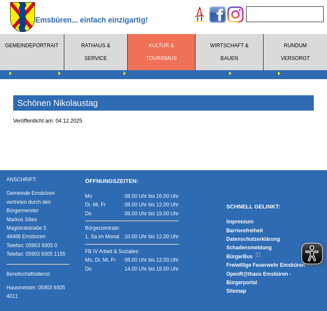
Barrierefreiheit (244, 231)
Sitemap (236, 291)
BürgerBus (243, 257)
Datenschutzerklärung (253, 239)
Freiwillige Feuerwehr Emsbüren (269, 265)
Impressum (239, 222)
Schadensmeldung (249, 248)
